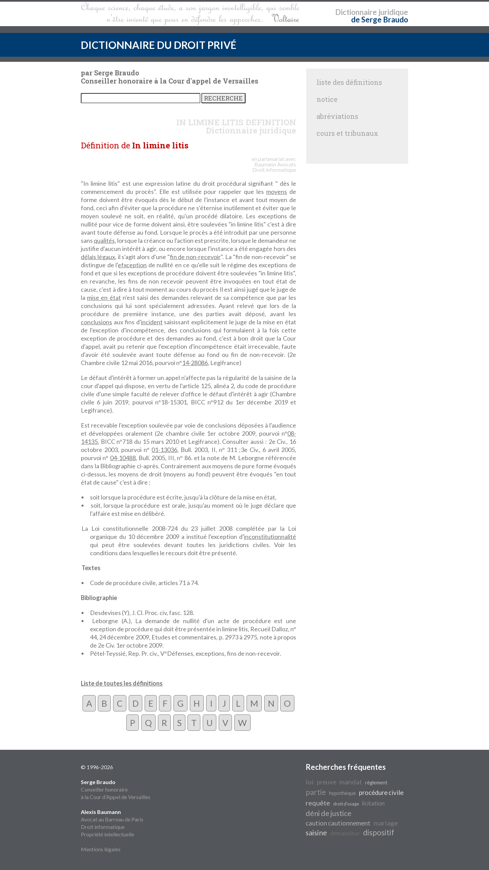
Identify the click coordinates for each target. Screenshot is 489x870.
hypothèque (342, 793)
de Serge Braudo (379, 19)
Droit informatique (103, 826)
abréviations (337, 116)
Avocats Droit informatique (274, 167)
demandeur (345, 833)
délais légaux (98, 256)
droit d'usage (346, 803)
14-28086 (195, 362)
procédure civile (381, 792)
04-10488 (123, 457)
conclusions (96, 322)
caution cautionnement (338, 823)
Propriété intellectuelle (107, 834)
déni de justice (328, 813)
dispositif (378, 832)
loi (310, 782)
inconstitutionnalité (270, 536)
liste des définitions (349, 82)
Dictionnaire (356, 12)
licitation (373, 803)
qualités (104, 240)
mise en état (104, 297)
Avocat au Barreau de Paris (112, 819)
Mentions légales (101, 849)
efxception (132, 265)
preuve (326, 782)
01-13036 (164, 449)
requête (318, 803)
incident (152, 322)
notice (327, 99)
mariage (386, 823)
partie (316, 792)
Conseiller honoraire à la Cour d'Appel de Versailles (115, 789)
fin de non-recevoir (195, 256)
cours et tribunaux (347, 133)
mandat (350, 782)
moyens (276, 191)
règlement (376, 782)
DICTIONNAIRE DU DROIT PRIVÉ (158, 45)
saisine (316, 832)
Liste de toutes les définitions (122, 683)
